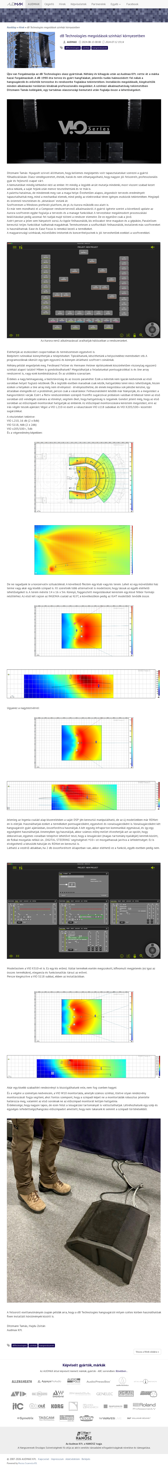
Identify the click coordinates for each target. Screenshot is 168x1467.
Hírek (62, 4)
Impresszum (57, 1459)
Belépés (86, 1459)
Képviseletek (78, 4)
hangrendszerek (99, 48)
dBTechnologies (72, 48)
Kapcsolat (43, 1459)
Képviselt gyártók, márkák (84, 1364)
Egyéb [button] (116, 4)
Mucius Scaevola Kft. (27, 1463)
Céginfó (49, 4)
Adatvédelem (72, 1459)
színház (86, 48)
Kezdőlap (11, 27)
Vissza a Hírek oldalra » (147, 1351)
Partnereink (98, 4)
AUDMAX (34, 4)
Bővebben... (122, 1371)
